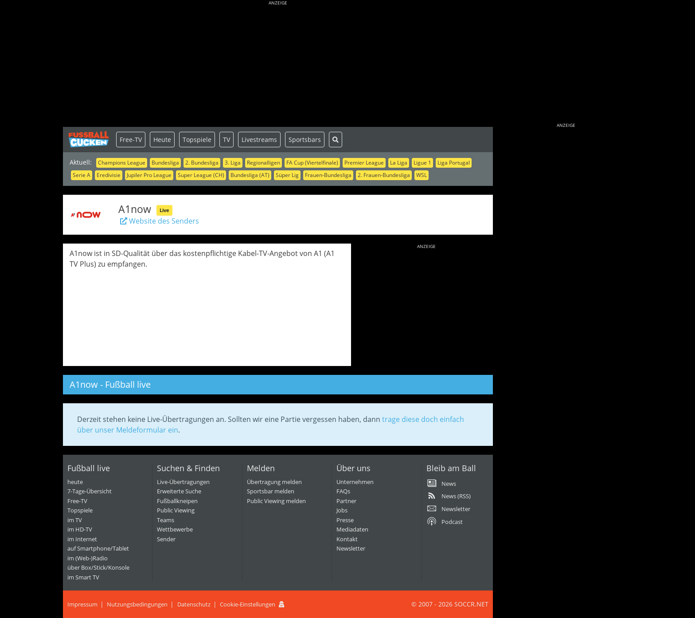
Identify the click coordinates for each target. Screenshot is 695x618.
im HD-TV (79, 529)
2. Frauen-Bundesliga (384, 175)
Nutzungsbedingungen (137, 604)
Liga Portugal (453, 162)
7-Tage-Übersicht (89, 491)
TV (226, 139)
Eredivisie (109, 175)
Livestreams (259, 139)
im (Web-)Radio (87, 558)
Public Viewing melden (276, 501)
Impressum (82, 604)
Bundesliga (165, 162)
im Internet (82, 539)
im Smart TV (83, 577)
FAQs (343, 491)
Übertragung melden (274, 482)
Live (164, 210)
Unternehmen (355, 482)
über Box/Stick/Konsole (98, 567)
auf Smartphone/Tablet (98, 548)
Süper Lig (287, 175)
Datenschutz (194, 604)
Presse (345, 520)
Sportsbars (305, 139)
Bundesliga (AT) (249, 175)
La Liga (398, 162)
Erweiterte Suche (179, 491)
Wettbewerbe (175, 529)
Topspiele (197, 139)
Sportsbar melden (270, 491)
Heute (162, 139)
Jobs (342, 510)
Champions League (121, 162)
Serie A (81, 175)
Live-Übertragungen (183, 482)
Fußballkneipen (177, 501)
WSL (421, 175)
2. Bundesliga (202, 162)
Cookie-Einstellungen (247, 604)
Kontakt (347, 539)
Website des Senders (158, 221)
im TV (74, 520)
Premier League (364, 162)
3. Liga (233, 162)
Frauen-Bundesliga (328, 175)
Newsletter (350, 548)
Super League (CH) (201, 175)
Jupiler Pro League (149, 175)
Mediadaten (352, 529)
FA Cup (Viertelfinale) (312, 162)
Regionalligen (263, 162)
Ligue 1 (422, 162)
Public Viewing (176, 510)
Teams (165, 520)
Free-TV (131, 139)
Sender (166, 539)
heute (75, 482)
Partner (346, 501)
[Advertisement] (278, 64)
